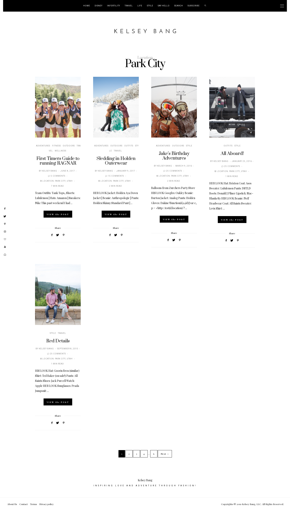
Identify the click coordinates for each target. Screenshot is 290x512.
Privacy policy (46, 505)
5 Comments (58, 176)
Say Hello (164, 5)
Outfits (128, 145)
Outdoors (69, 145)
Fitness (56, 145)
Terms (33, 505)
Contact (23, 505)
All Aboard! (232, 153)
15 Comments (116, 176)
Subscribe (194, 5)
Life (139, 5)
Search (178, 5)
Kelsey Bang (49, 171)
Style (150, 5)
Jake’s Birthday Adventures (174, 156)
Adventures (43, 145)
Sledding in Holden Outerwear (116, 161)
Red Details (58, 341)
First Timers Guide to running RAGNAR (57, 161)
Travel (129, 5)
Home (86, 5)
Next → (165, 453)
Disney (98, 5)
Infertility (113, 5)
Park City (60, 181)
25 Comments (174, 171)
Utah (70, 181)
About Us (12, 505)
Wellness (60, 151)
